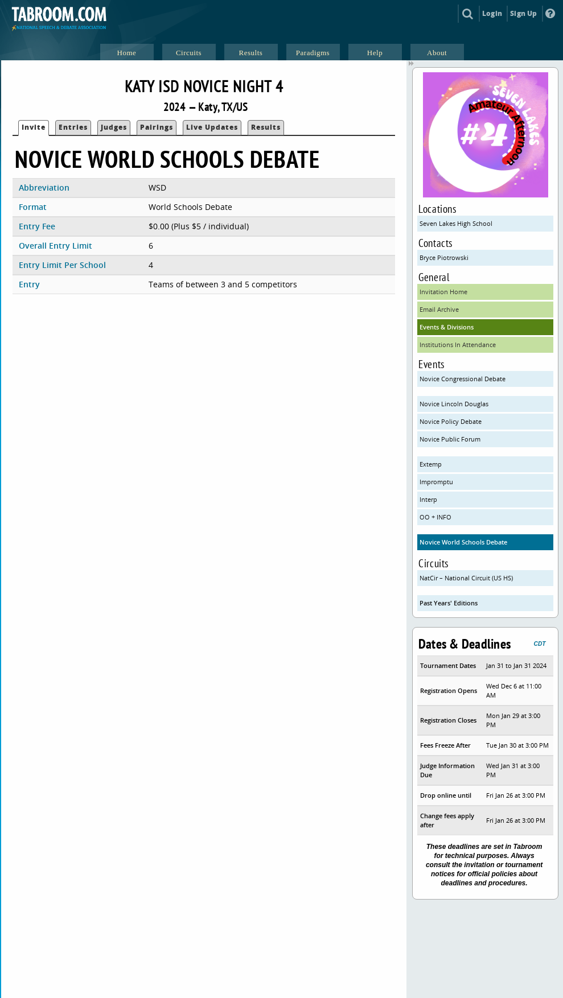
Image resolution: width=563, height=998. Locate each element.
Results (266, 127)
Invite (34, 127)
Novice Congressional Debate (463, 378)
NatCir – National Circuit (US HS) (466, 578)
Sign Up (523, 13)
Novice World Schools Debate (463, 542)
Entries (73, 127)
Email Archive (439, 309)
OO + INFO (435, 517)
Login (492, 13)
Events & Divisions (447, 327)
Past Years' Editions (449, 603)
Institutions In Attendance (458, 344)
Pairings (156, 127)
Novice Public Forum (450, 439)
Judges (114, 127)
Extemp (431, 464)
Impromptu (436, 481)
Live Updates (212, 127)
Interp (428, 499)
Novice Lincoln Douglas (454, 403)
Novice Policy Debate (451, 421)
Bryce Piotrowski (444, 257)
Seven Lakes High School (456, 223)
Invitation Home (443, 291)
